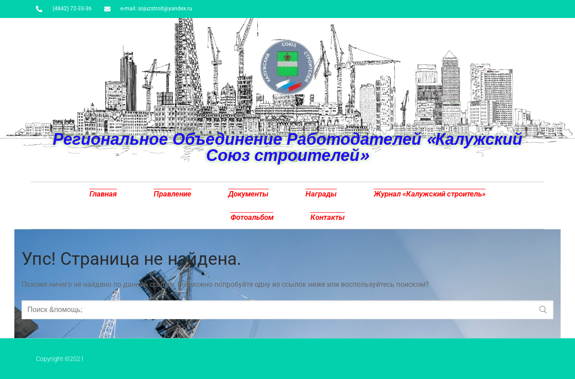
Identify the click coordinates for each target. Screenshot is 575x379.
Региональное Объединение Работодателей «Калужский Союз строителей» (287, 147)
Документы (248, 193)
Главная (103, 193)
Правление (172, 193)
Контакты (327, 217)
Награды (321, 193)
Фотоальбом (252, 217)
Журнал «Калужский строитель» (430, 193)
